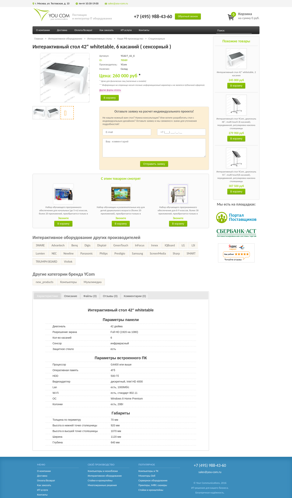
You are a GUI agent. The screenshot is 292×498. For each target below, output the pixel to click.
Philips (104, 253)
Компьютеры (68, 282)
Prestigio (119, 253)
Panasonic (86, 253)
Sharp (176, 253)
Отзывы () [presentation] (110, 296)
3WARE (40, 245)
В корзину (236, 85)
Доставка (62, 30)
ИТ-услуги (126, 30)
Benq (74, 245)
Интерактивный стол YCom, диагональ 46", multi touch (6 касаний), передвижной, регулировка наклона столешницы (236, 123)
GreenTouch (120, 245)
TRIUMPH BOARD (46, 261)
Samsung (137, 253)
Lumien (40, 253)
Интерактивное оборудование (65, 38)
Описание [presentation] (70, 296)
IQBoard (170, 245)
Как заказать (106, 30)
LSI (193, 245)
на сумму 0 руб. (248, 16)
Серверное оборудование (153, 480)
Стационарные (156, 38)
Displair (101, 245)
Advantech (58, 245)
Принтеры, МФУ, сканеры (152, 485)
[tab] (47, 296)
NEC (54, 253)
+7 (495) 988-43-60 (153, 16)
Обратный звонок (188, 16)
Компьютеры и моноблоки (103, 471)
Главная (38, 38)
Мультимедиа (92, 282)
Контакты (144, 30)
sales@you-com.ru (118, 3)
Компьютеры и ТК (148, 471)
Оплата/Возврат (83, 30)
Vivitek (68, 261)
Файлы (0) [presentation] (90, 296)
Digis (87, 245)
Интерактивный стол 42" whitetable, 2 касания (236, 74)
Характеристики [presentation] (47, 296)
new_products (44, 282)
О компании (43, 30)
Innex (154, 245)
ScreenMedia (158, 253)
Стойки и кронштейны (100, 480)
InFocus (139, 245)
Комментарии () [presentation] (135, 296)
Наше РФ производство (130, 38)
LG (183, 245)
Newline (69, 253)
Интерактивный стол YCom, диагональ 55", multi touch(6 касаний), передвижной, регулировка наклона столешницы (236, 176)
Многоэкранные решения (102, 485)
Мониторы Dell (146, 475)
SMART (191, 253)
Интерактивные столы (99, 38)
